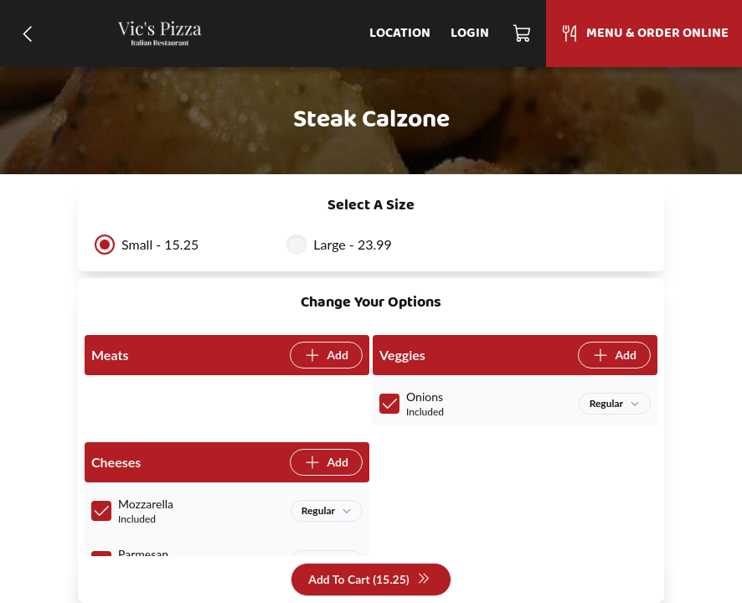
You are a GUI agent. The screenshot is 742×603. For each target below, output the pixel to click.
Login (470, 33)
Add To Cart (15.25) (369, 580)
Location (399, 33)
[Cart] (522, 33)
